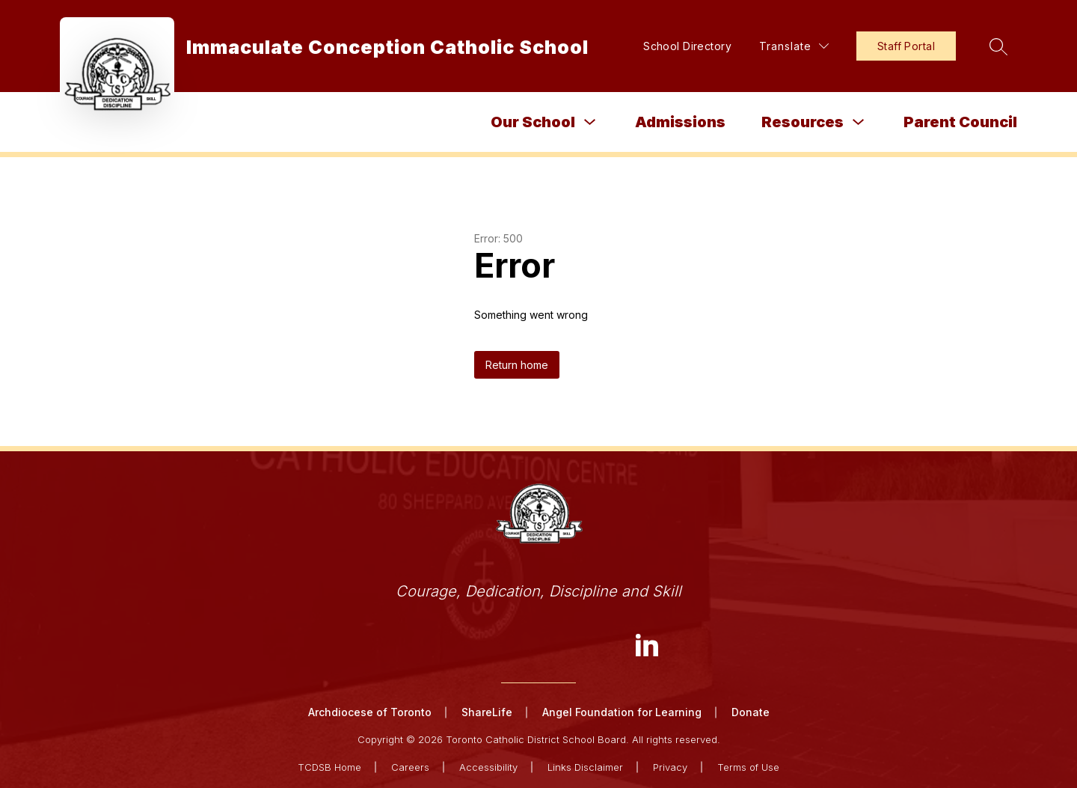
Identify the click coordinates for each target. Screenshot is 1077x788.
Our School (533, 122)
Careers (410, 767)
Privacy (670, 767)
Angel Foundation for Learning (622, 712)
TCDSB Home (329, 767)
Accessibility (488, 767)
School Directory (687, 46)
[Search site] (998, 46)
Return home (516, 364)
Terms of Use (748, 767)
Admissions (680, 122)
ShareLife (486, 712)
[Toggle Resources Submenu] (859, 122)
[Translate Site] (793, 46)
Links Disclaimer (585, 767)
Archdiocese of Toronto (370, 712)
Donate (750, 712)
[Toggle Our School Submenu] (590, 122)
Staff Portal (906, 46)
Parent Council (960, 122)
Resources (802, 122)
